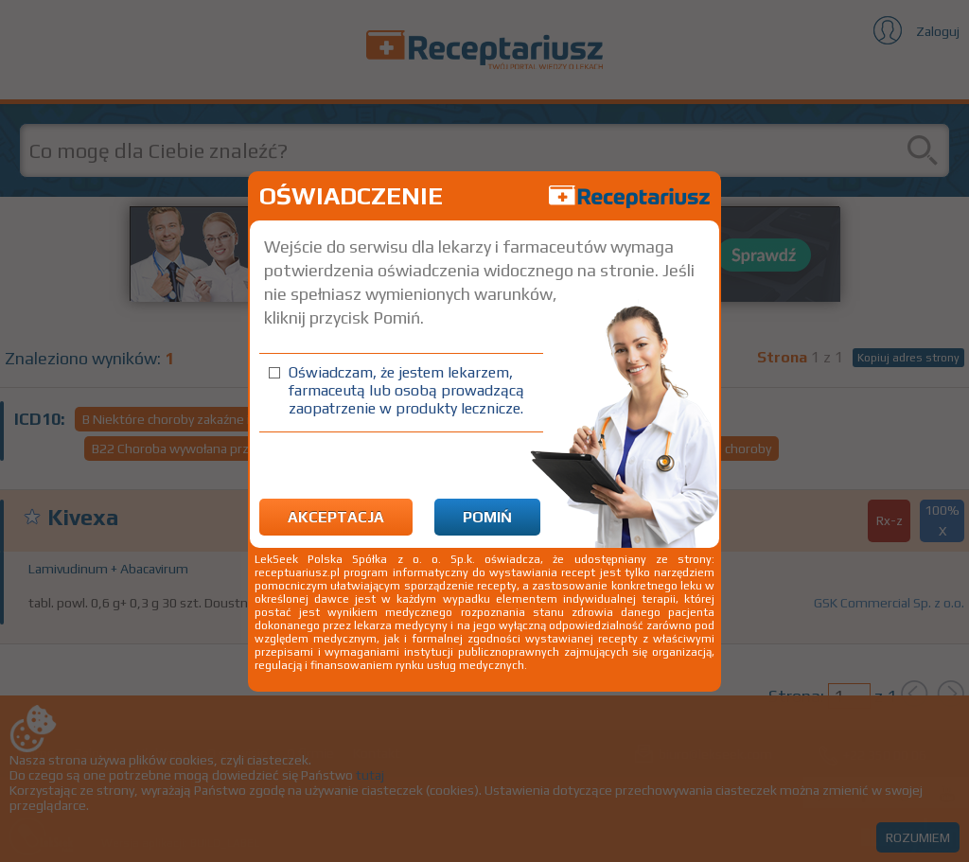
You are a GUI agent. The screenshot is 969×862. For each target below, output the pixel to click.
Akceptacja (336, 517)
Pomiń (487, 517)
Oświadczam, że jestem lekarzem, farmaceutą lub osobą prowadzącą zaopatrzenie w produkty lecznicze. (406, 390)
